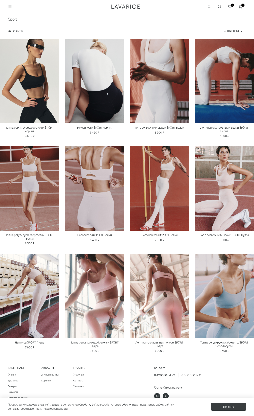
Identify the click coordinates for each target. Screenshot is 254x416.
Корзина (46, 380)
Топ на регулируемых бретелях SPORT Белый (30, 236)
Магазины (78, 386)
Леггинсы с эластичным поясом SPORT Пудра (159, 344)
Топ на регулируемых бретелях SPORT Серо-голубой (224, 344)
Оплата (12, 374)
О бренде (78, 374)
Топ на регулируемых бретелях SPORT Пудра (94, 344)
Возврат (12, 386)
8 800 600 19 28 (191, 375)
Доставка (13, 380)
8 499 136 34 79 (164, 375)
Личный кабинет (50, 374)
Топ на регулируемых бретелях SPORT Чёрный (30, 129)
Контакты (78, 380)
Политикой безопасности (52, 408)
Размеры (13, 392)
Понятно (228, 406)
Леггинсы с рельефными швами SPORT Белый (224, 129)
